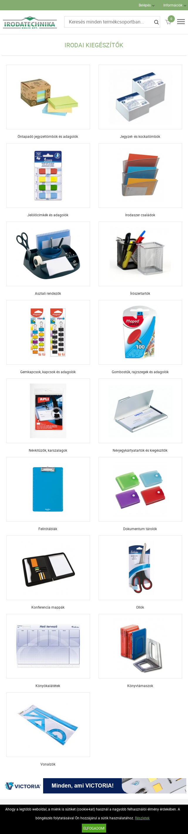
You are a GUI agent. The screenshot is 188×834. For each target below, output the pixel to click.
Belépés (145, 5)
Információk (172, 5)
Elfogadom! (94, 828)
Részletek (142, 817)
